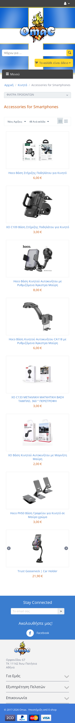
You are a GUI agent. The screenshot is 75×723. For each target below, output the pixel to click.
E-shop (52, 709)
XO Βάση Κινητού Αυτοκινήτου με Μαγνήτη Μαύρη (37, 457)
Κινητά (22, 85)
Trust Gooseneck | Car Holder (37, 571)
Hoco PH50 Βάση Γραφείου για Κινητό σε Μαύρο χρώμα (37, 515)
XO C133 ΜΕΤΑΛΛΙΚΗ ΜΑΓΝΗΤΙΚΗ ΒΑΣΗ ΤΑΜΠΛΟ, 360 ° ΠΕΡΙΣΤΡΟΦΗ (37, 399)
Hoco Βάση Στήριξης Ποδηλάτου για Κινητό (37, 173)
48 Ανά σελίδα (39, 122)
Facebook (37, 633)
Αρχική (9, 85)
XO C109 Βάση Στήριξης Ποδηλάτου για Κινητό (37, 227)
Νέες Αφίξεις (17, 122)
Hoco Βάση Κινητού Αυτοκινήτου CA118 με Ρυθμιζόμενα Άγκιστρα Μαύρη (37, 341)
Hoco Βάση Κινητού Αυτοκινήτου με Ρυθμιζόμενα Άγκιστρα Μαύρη (37, 283)
